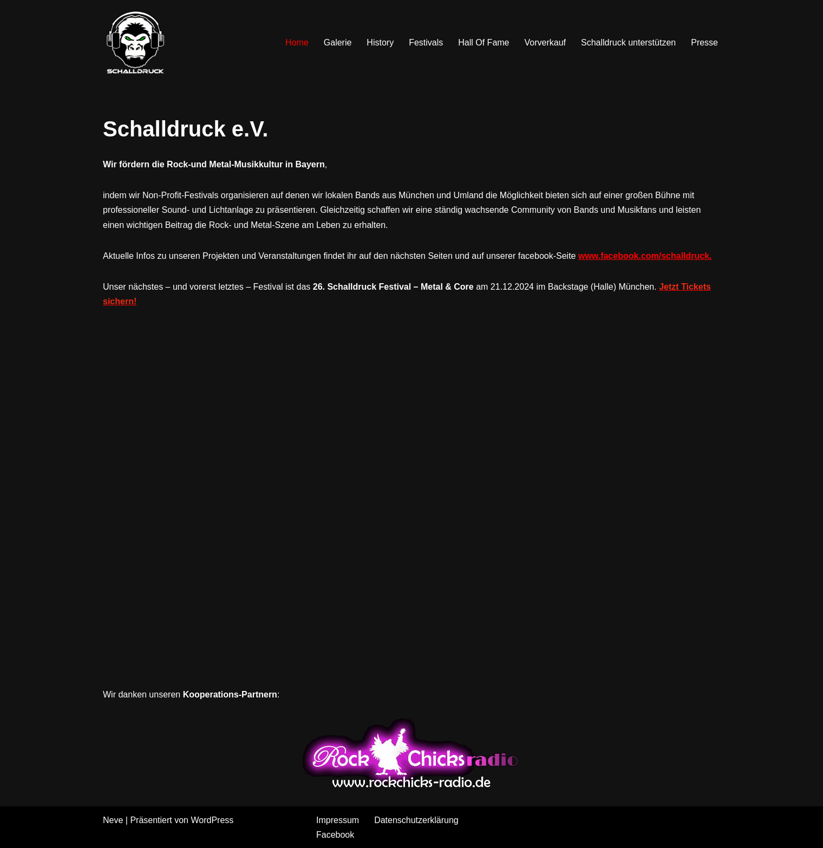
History (380, 42)
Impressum (337, 820)
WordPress (212, 820)
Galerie (338, 42)
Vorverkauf (545, 42)
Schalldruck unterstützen (628, 42)
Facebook (335, 834)
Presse (704, 42)
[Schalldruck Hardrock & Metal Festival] (135, 42)
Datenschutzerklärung (416, 820)
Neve (113, 820)
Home (297, 42)
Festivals (426, 42)
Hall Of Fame (483, 42)
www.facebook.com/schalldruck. (645, 255)
